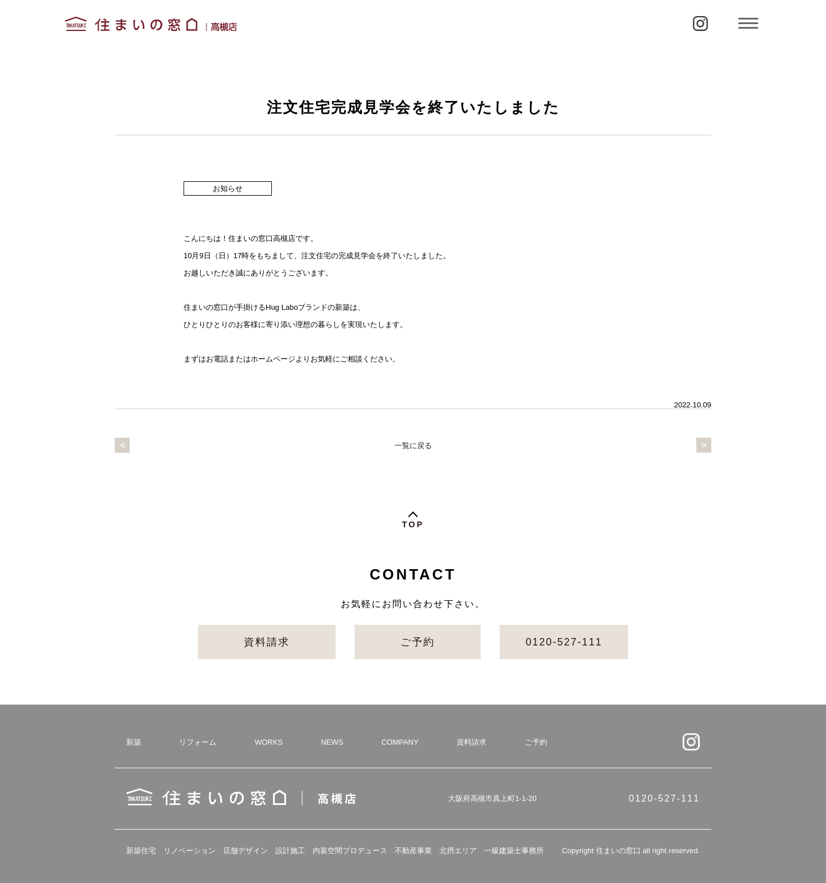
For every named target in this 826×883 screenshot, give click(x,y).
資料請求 (267, 642)
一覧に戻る (413, 445)
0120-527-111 (563, 642)
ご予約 (417, 642)
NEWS (332, 742)
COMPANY (400, 742)
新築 (133, 742)
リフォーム (197, 742)
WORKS (269, 742)
